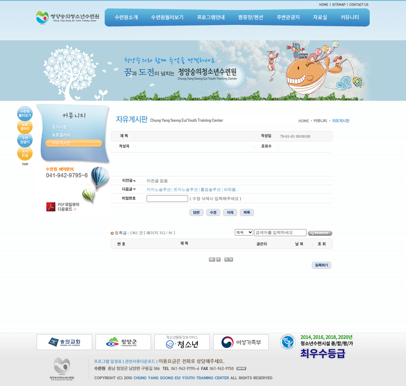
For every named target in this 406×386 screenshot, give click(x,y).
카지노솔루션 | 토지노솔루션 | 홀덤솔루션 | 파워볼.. (192, 189)
